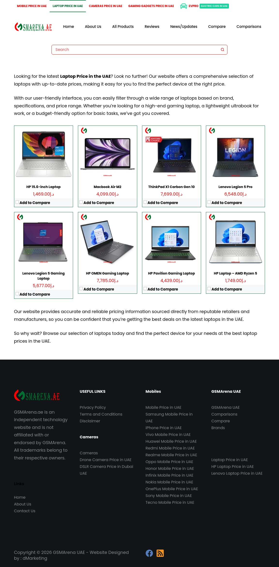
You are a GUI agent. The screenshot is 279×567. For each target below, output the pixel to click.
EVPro (204, 6)
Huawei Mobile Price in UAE (171, 441)
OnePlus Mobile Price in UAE (172, 489)
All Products (123, 26)
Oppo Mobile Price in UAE (169, 462)
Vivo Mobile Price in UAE (168, 434)
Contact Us (24, 511)
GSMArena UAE (225, 407)
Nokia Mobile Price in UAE (169, 482)
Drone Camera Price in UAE (106, 460)
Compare (217, 26)
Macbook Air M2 (107, 186)
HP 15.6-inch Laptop (43, 186)
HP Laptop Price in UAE (232, 466)
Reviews (152, 26)
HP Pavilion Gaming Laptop (171, 273)
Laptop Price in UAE (68, 6)
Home (68, 26)
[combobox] (135, 50)
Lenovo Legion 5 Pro (235, 186)
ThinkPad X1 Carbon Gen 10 (171, 186)
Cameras (89, 453)
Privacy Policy (93, 407)
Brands (218, 428)
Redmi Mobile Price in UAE (170, 448)
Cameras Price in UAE (105, 6)
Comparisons (249, 26)
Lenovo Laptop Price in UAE (237, 473)
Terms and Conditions (101, 414)
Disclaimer (90, 421)
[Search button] (222, 49)
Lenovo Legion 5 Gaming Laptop (44, 276)
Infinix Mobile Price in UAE (170, 475)
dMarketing (35, 558)
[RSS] (160, 553)
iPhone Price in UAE (164, 428)
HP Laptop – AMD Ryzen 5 (235, 273)
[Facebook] (149, 553)
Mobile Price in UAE (32, 6)
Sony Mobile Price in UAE (169, 495)
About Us (93, 26)
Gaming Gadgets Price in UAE (151, 6)
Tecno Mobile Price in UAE (170, 502)
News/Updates (183, 26)
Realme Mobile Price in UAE (171, 455)
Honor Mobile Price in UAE (170, 468)
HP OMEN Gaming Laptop (107, 273)
